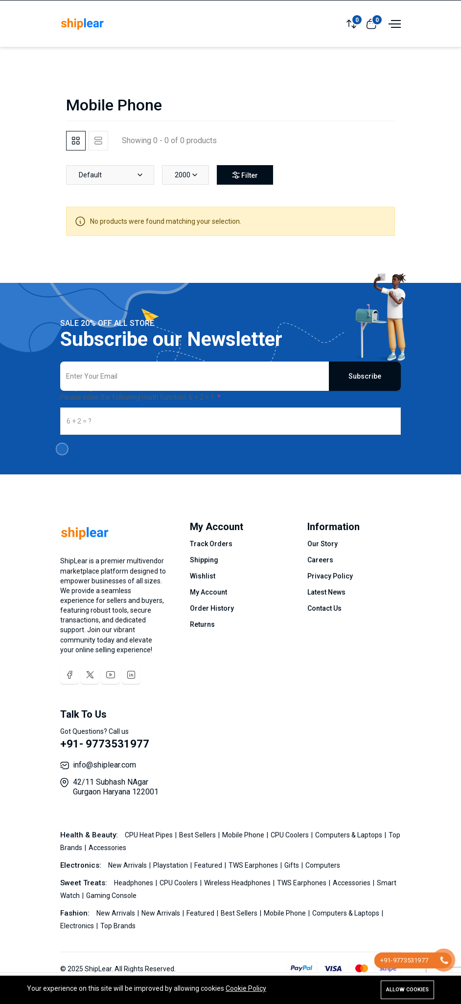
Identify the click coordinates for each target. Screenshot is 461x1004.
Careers (320, 560)
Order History (212, 608)
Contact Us (324, 608)
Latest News (326, 592)
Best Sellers (198, 835)
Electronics (77, 926)
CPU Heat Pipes (149, 835)
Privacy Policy (330, 576)
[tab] (76, 140)
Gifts (292, 865)
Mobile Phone (244, 835)
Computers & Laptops (349, 835)
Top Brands (118, 926)
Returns (202, 624)
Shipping (204, 560)
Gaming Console (111, 895)
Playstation (171, 865)
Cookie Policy (246, 988)
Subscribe (364, 376)
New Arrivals (128, 865)
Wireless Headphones (238, 883)
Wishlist (202, 576)
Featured (209, 865)
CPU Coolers (290, 835)
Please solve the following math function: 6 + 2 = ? (137, 397)
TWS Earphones (254, 865)
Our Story (322, 544)
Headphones (134, 883)
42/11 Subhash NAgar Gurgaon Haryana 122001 (116, 786)
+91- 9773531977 (104, 744)
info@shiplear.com (104, 764)
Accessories (107, 848)
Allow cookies (407, 989)
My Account (208, 592)
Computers (322, 865)
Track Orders (211, 544)
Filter (245, 175)
